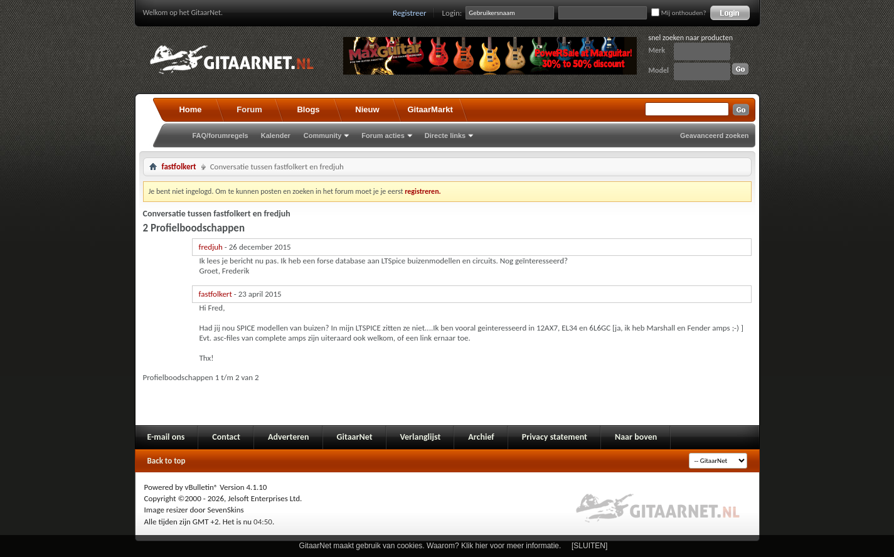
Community (323, 135)
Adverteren (288, 437)
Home (190, 109)
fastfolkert (179, 166)
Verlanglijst (420, 437)
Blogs (308, 109)
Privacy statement (554, 437)
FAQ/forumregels (220, 135)
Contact (226, 437)
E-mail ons (166, 437)
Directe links (445, 135)
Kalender (275, 135)
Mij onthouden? (678, 13)
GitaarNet (355, 437)
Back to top (166, 460)
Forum (249, 109)
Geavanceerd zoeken (714, 135)
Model (659, 70)
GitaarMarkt (430, 109)
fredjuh (211, 247)
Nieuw (367, 109)
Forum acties (382, 135)
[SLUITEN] (589, 545)
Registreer (410, 13)
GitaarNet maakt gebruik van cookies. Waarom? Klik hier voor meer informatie (429, 545)
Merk (657, 50)
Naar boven (636, 437)
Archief (481, 437)
